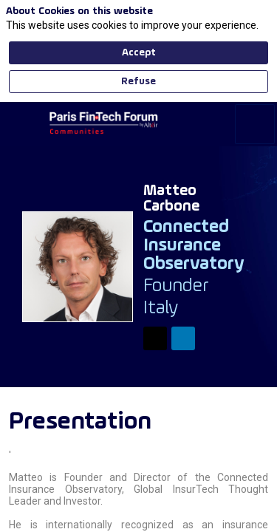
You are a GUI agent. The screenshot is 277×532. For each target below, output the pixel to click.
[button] (22, 22)
